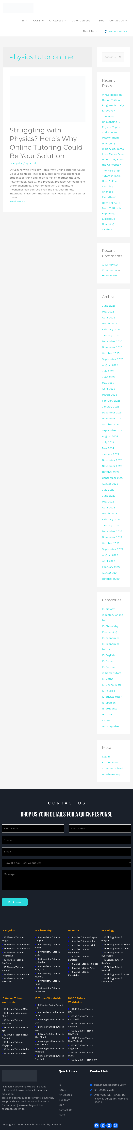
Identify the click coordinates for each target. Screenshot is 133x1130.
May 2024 (108, 448)
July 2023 (108, 489)
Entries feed (110, 762)
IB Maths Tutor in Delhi (83, 945)
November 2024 (112, 418)
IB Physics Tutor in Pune (17, 974)
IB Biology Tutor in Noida (117, 944)
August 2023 (110, 483)
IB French (108, 661)
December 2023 (112, 460)
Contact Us (116, 20)
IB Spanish (109, 702)
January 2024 (110, 454)
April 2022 (108, 561)
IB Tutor (107, 714)
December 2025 (112, 341)
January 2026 (110, 335)
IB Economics (110, 638)
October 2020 (111, 578)
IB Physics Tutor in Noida (17, 944)
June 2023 (108, 495)
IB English (108, 655)
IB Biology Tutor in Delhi (116, 948)
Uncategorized (111, 726)
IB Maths (107, 678)
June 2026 (109, 305)
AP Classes (56, 20)
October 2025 (110, 353)
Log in (106, 756)
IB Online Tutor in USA (16, 1009)
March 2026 (109, 323)
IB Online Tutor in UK (15, 1053)
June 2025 (108, 376)
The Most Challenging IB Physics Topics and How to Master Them (111, 127)
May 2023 (108, 501)
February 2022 (111, 566)
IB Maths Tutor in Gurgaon (84, 937)
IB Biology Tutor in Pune (116, 974)
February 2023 (111, 519)
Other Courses (80, 20)
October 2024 (110, 424)
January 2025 (110, 406)
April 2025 (108, 388)
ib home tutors (111, 673)
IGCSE (36, 20)
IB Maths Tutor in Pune (83, 968)
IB (22, 20)
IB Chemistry (110, 626)
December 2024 (112, 412)
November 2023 (112, 466)
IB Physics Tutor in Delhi (17, 948)
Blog (101, 20)
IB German (109, 667)
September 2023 (112, 477)
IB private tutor (112, 696)
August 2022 (110, 555)
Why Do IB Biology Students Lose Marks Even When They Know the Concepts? (113, 154)
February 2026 (111, 329)
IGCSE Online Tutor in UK (84, 1060)
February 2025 (111, 400)
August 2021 (109, 572)
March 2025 (109, 394)
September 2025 (112, 359)
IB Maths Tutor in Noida (83, 941)
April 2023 (108, 507)
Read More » (17, 201)
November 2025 (112, 347)
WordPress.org (111, 774)
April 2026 (108, 317)
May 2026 (108, 311)
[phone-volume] (115, 31)
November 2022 (112, 537)
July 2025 (108, 371)
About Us (88, 31)
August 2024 (110, 436)
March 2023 (109, 513)
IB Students (109, 708)
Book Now (14, 902)
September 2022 (112, 549)
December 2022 (112, 531)
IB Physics (16, 163)
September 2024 (112, 430)
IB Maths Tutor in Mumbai (84, 964)
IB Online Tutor (111, 684)
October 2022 (110, 543)
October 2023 (110, 471)
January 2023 (110, 525)
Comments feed (112, 768)
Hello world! (109, 275)
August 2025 (110, 365)
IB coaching (109, 632)
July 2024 (108, 442)
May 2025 (108, 382)
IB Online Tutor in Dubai (16, 1049)
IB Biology (108, 609)
